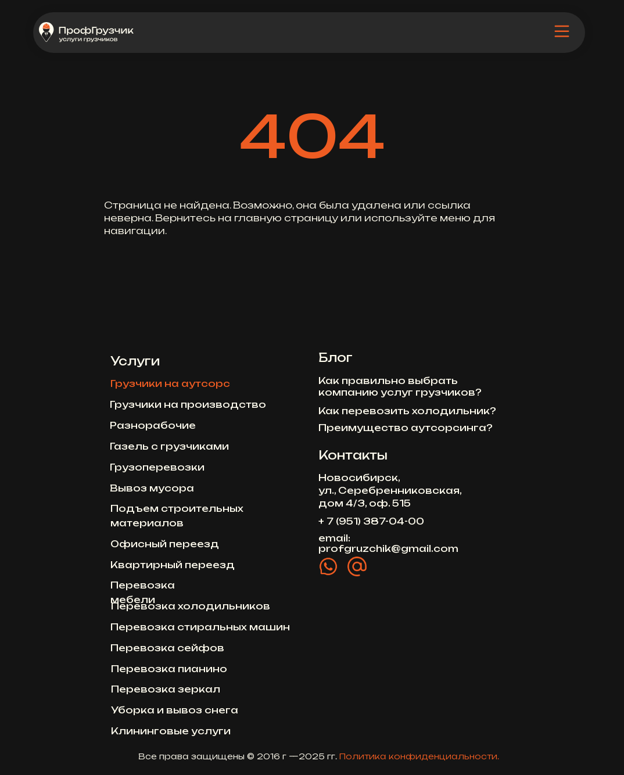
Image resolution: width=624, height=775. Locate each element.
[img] (561, 32)
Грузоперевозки (157, 467)
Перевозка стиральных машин (200, 627)
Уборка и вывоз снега (174, 710)
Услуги (135, 361)
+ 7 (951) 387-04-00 (371, 521)
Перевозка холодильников (190, 606)
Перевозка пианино (169, 668)
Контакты (353, 455)
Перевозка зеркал (165, 689)
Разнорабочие (153, 425)
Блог (335, 357)
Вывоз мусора (152, 488)
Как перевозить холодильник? (407, 411)
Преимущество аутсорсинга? (405, 427)
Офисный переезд (164, 544)
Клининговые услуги (171, 731)
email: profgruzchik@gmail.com (388, 543)
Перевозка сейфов (167, 648)
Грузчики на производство (188, 404)
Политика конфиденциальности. (419, 756)
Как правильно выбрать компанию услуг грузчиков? (400, 386)
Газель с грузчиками (169, 446)
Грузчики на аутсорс (170, 383)
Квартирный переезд (172, 565)
